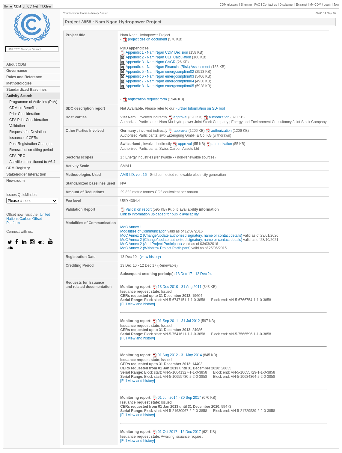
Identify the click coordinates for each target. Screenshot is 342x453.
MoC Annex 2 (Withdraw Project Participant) (155, 248)
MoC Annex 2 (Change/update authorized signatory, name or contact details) (181, 235)
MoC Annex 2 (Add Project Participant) (151, 244)
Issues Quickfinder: (21, 195)
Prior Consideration (24, 114)
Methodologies (19, 83)
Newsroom (15, 181)
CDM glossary (229, 4)
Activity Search (19, 96)
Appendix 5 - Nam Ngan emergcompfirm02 (157, 72)
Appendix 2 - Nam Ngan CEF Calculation (155, 57)
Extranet (301, 4)
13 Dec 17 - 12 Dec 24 (194, 274)
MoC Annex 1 (131, 227)
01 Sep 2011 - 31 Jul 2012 (176, 321)
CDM (17, 6)
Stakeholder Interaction (26, 174)
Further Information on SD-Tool (200, 108)
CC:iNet (32, 6)
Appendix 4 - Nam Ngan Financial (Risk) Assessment (165, 67)
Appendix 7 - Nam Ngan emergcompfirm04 (157, 81)
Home (8, 6)
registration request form (145, 99)
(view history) (150, 257)
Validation (17, 126)
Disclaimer (287, 4)
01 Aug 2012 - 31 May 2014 (177, 355)
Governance (16, 71)
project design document (145, 39)
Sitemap (246, 4)
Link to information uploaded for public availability (159, 214)
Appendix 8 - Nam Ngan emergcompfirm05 (157, 86)
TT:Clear (45, 6)
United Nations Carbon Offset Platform (28, 218)
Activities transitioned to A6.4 (32, 162)
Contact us (270, 4)
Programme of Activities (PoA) (33, 102)
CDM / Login (321, 4)
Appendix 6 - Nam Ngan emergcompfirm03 (157, 76)
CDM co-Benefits (23, 108)
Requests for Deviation (27, 132)
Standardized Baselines (26, 89)
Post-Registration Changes (30, 144)
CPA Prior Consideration (28, 120)
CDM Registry (18, 168)
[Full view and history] (137, 304)
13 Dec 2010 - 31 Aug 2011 (176, 287)
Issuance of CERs (23, 138)
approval (177, 117)
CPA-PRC (17, 156)
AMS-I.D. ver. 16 (133, 175)
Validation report (136, 209)
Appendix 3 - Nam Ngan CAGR (147, 62)
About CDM (16, 64)
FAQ (257, 4)
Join (336, 4)
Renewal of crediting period (31, 150)
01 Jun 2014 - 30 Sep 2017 (176, 397)
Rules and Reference (24, 77)
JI (24, 6)
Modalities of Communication (143, 231)
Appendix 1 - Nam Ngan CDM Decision (154, 52)
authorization (217, 117)
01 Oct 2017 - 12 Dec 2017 (176, 432)
